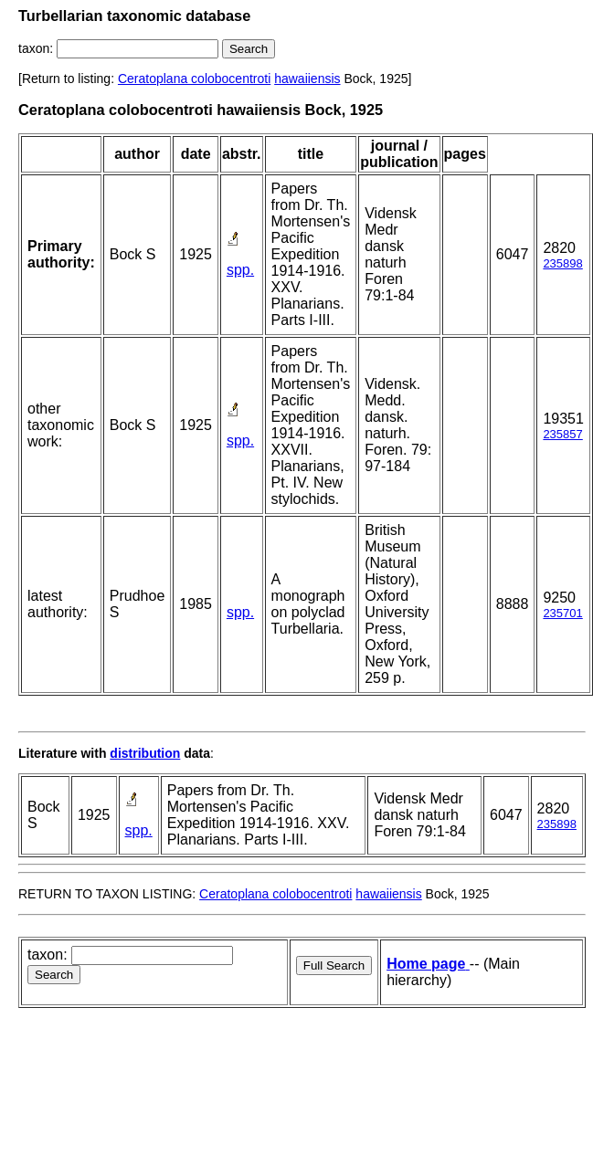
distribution (145, 753)
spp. (240, 270)
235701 (562, 613)
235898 (562, 263)
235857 (562, 434)
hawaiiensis (307, 78)
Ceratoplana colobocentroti (194, 78)
